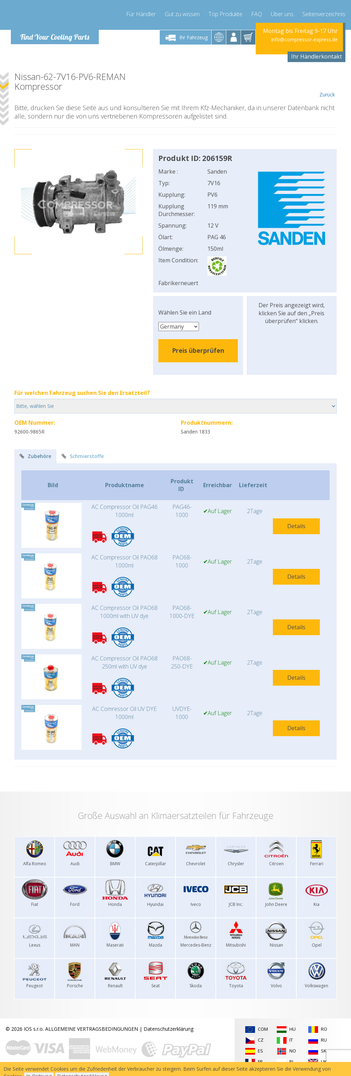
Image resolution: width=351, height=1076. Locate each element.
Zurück (327, 85)
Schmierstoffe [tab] (83, 456)
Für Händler (141, 14)
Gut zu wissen (182, 14)
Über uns (282, 14)
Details (296, 526)
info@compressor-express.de (304, 39)
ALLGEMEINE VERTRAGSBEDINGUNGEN (91, 1028)
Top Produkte (225, 14)
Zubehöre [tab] (35, 456)
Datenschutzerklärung (168, 1028)
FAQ (256, 14)
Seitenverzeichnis (323, 14)
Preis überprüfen (198, 350)
